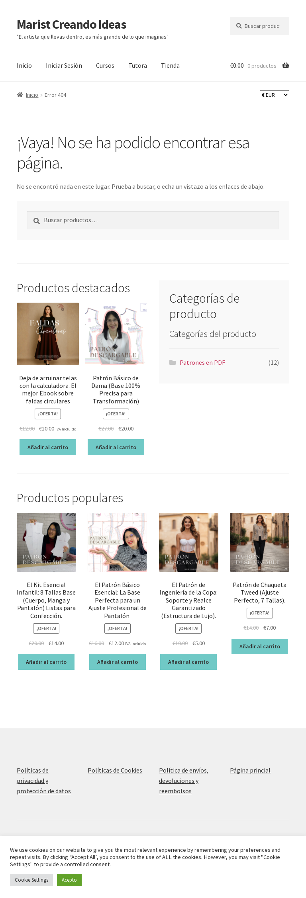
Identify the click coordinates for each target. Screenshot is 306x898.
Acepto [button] (69, 879)
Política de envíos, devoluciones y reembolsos (183, 780)
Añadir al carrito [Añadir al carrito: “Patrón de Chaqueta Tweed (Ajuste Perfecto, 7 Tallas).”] (259, 646)
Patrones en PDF (202, 362)
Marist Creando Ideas (71, 24)
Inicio (24, 65)
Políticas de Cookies (115, 770)
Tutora (137, 65)
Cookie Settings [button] (31, 879)
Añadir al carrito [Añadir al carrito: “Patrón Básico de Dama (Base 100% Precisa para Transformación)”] (116, 447)
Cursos (105, 65)
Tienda (170, 65)
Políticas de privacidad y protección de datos (44, 780)
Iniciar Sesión (64, 65)
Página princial (250, 770)
